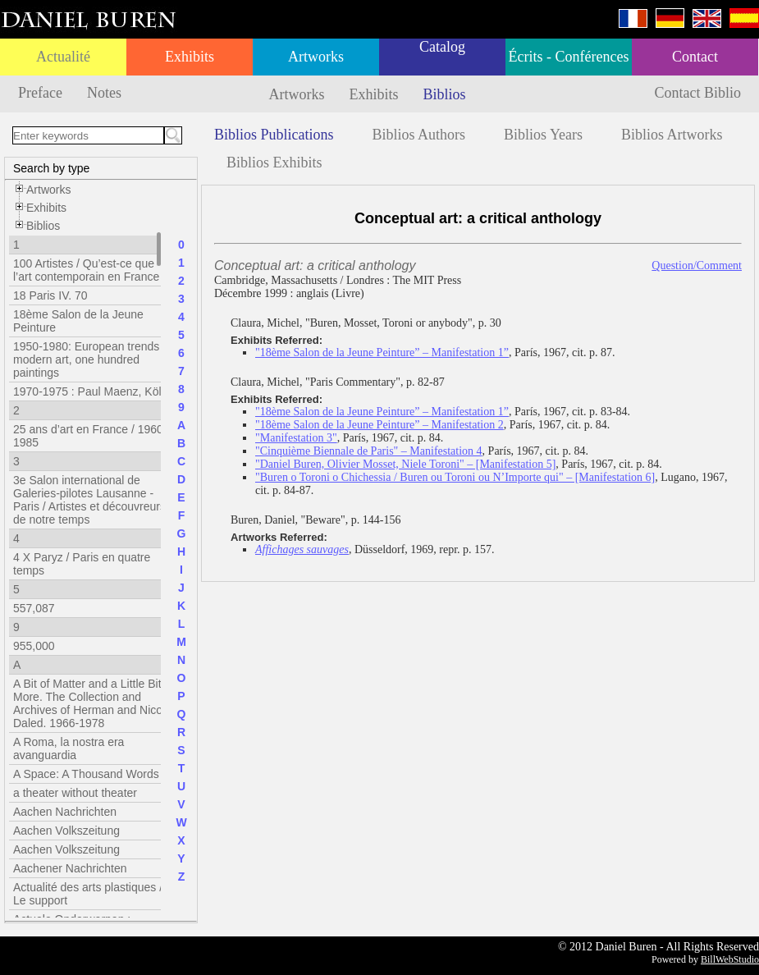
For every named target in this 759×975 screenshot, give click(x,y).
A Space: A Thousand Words (86, 773)
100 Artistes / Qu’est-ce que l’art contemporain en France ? (91, 270)
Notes (104, 93)
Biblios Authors (419, 134)
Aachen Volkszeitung (66, 830)
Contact (695, 56)
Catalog (442, 47)
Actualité (63, 56)
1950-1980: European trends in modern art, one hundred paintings (92, 359)
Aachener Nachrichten (70, 868)
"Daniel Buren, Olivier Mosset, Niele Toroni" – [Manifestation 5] (405, 464)
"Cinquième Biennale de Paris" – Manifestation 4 (368, 451)
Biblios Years (543, 134)
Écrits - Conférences (569, 56)
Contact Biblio (698, 93)
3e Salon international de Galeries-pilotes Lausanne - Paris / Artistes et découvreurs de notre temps (89, 500)
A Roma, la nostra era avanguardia (68, 748)
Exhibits (189, 56)
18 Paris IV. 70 (50, 295)
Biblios (444, 94)
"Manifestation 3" (296, 438)
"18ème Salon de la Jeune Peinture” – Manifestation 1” (382, 352)
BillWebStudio (730, 959)
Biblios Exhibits (274, 162)
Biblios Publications (274, 134)
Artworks (316, 56)
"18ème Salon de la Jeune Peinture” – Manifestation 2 (379, 425)
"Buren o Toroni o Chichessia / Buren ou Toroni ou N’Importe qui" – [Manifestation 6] (455, 477)
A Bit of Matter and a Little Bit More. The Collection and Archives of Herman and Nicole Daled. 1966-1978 (92, 703)
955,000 (34, 645)
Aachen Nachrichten (65, 811)
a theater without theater (75, 792)
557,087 (34, 608)
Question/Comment (697, 265)
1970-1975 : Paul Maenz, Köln (90, 391)
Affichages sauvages (302, 549)
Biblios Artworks (672, 134)
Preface (40, 93)
